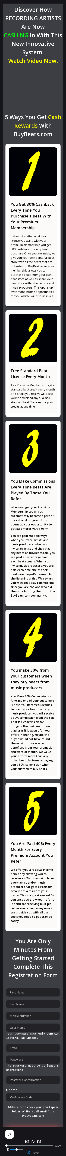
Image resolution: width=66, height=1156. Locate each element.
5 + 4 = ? (11, 1090)
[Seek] (29, 1145)
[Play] (33, 1142)
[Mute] (7, 1149)
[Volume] (16, 1149)
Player (33, 1152)
